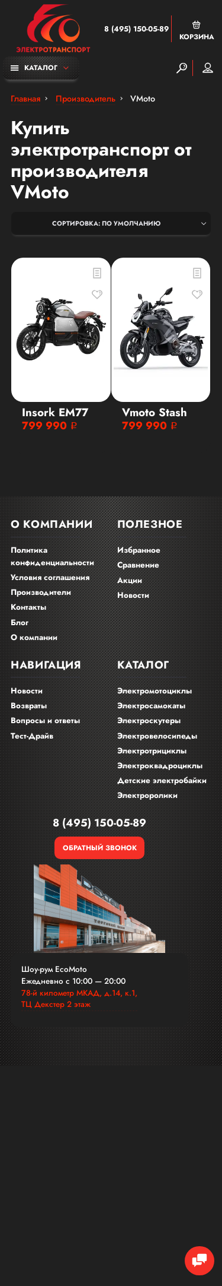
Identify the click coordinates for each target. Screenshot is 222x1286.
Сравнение (138, 565)
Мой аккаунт (207, 67)
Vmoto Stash (154, 412)
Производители (41, 592)
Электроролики (147, 795)
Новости (133, 595)
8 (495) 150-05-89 (136, 29)
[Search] (182, 68)
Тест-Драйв (32, 736)
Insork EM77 (55, 412)
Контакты (28, 607)
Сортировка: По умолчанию (106, 223)
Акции (129, 580)
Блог (19, 622)
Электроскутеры (149, 720)
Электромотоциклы (154, 690)
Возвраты (29, 705)
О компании (34, 637)
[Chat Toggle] (199, 1261)
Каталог (34, 67)
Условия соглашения (50, 577)
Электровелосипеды (157, 736)
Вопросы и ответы (45, 720)
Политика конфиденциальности (52, 556)
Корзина (196, 31)
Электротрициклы (151, 750)
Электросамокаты (151, 705)
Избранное (138, 550)
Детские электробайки (162, 780)
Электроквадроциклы (159, 765)
